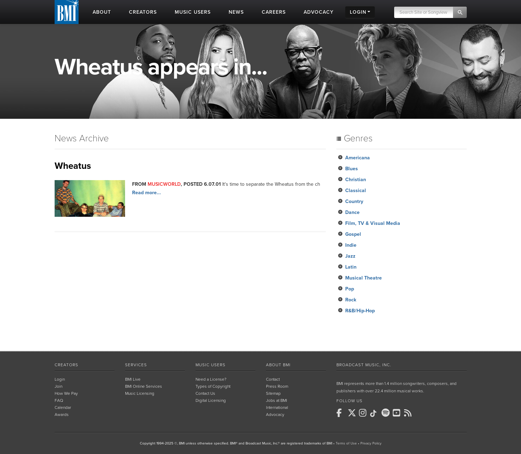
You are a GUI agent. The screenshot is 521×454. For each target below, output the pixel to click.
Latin (350, 267)
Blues (351, 169)
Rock (350, 300)
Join (58, 386)
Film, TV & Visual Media (372, 223)
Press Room (277, 386)
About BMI (278, 364)
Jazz (350, 256)
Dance (352, 212)
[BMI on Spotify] (386, 413)
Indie (350, 245)
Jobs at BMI (276, 400)
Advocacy (275, 414)
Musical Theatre (363, 278)
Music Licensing (139, 393)
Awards (62, 414)
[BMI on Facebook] (341, 413)
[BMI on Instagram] (364, 413)
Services (136, 364)
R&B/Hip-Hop (360, 311)
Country (354, 201)
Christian (355, 180)
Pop (349, 289)
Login (60, 379)
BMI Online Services (143, 386)
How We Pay (66, 393)
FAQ (59, 400)
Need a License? (211, 379)
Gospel (353, 234)
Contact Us (205, 393)
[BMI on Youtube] (398, 413)
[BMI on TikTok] (375, 413)
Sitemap (273, 393)
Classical (355, 191)
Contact (273, 379)
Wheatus (73, 165)
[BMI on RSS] (409, 413)
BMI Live (133, 379)
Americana (357, 158)
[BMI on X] (353, 413)
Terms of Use (346, 443)
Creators (66, 364)
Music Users (210, 364)
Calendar (63, 407)
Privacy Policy (371, 443)
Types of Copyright (213, 386)
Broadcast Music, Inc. (363, 364)
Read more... (146, 193)
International (277, 407)
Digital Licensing (211, 400)
